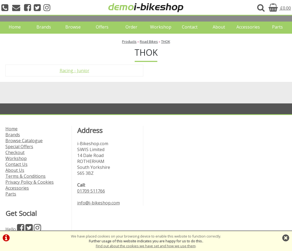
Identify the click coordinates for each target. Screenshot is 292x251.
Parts (277, 27)
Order (131, 27)
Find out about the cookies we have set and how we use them (146, 245)
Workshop (160, 27)
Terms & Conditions (25, 176)
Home (15, 27)
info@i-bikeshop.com (98, 203)
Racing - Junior (74, 71)
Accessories (248, 27)
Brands (43, 27)
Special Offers (19, 146)
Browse (73, 27)
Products (129, 41)
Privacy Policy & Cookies (29, 182)
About (219, 27)
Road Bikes (149, 41)
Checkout (15, 152)
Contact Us (16, 164)
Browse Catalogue (24, 141)
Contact (190, 27)
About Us (14, 170)
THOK (165, 41)
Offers (102, 27)
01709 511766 (91, 191)
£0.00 (280, 8)
